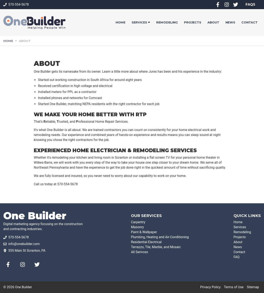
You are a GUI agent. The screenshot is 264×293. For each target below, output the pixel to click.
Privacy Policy (210, 287)
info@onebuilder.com (24, 244)
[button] (120, 22)
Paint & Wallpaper (144, 232)
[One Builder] (34, 22)
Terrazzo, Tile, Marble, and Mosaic (156, 247)
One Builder (34, 215)
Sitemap (253, 287)
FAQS (250, 4)
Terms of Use (233, 287)
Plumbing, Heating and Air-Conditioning (160, 237)
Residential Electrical (146, 242)
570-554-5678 (18, 4)
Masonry (137, 227)
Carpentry (138, 222)
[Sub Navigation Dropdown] (149, 22)
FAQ (237, 257)
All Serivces (139, 252)
